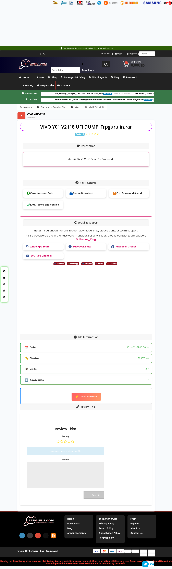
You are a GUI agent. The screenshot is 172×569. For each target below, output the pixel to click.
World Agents (98, 77)
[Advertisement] (85, 26)
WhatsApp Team (38, 246)
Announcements (76, 533)
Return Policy (106, 528)
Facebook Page (80, 246)
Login (118, 54)
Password (130, 77)
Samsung (26, 85)
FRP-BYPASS (104, 54)
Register (132, 54)
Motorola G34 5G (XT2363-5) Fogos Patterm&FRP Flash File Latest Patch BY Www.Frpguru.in (106, 99)
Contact (63, 85)
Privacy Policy (106, 523)
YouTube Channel (39, 255)
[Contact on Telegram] (86, 48)
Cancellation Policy (109, 533)
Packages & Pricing (73, 77)
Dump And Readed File (51, 107)
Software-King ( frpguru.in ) (43, 551)
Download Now (86, 397)
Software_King (86, 239)
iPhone (38, 77)
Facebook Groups (123, 246)
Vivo (75, 107)
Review (65, 459)
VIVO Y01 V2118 (94, 107)
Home (24, 77)
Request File (45, 85)
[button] (106, 64)
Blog (115, 77)
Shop (52, 77)
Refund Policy (106, 537)
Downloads (26, 107)
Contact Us (136, 533)
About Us (135, 528)
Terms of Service (108, 518)
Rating (65, 436)
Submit (94, 495)
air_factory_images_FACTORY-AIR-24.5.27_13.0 (86, 93)
